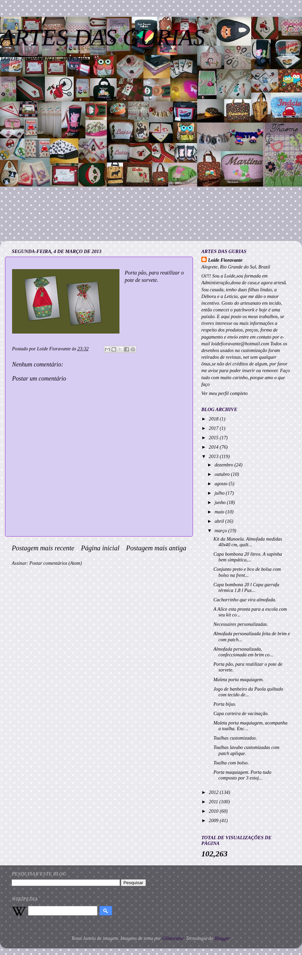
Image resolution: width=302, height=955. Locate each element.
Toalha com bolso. (231, 762)
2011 (214, 801)
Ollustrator (173, 938)
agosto (222, 483)
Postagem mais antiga (156, 548)
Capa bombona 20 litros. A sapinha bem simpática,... (247, 556)
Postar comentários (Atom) (55, 563)
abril (220, 521)
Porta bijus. (224, 704)
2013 (214, 456)
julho (220, 493)
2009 (214, 820)
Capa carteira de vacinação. (241, 713)
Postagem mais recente (43, 548)
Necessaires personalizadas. (240, 624)
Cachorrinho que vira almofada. (244, 599)
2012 (214, 792)
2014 (214, 447)
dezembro (225, 464)
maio (220, 511)
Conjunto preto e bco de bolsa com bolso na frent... (247, 571)
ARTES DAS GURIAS (102, 37)
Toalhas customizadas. (235, 738)
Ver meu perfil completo (224, 393)
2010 (214, 811)
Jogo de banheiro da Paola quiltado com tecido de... (248, 691)
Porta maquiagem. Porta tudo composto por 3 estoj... (242, 775)
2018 (214, 418)
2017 (214, 428)
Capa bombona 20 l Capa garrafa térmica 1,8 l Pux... (246, 587)
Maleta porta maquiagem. (238, 679)
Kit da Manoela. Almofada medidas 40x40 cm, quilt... (247, 541)
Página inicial (100, 548)
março (221, 530)
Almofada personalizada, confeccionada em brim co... (243, 651)
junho (221, 502)
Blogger (222, 938)
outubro (223, 474)
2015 (214, 437)
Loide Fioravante (225, 260)
